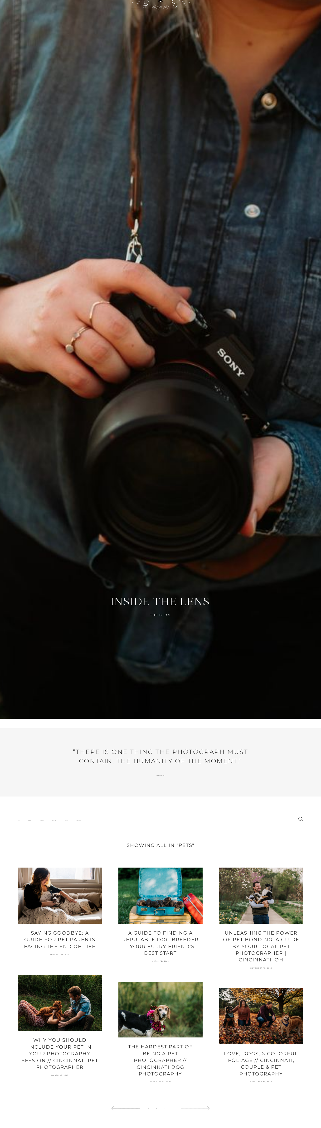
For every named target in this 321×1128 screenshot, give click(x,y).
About (106, 19)
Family (42, 845)
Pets (66, 845)
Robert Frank (160, 801)
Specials (240, 19)
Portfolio (93, 19)
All (19, 845)
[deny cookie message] (117, 1118)
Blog (117, 19)
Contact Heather (224, 19)
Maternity (55, 845)
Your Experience (206, 19)
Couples (30, 845)
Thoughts (78, 845)
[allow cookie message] (89, 1118)
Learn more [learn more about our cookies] (204, 1106)
